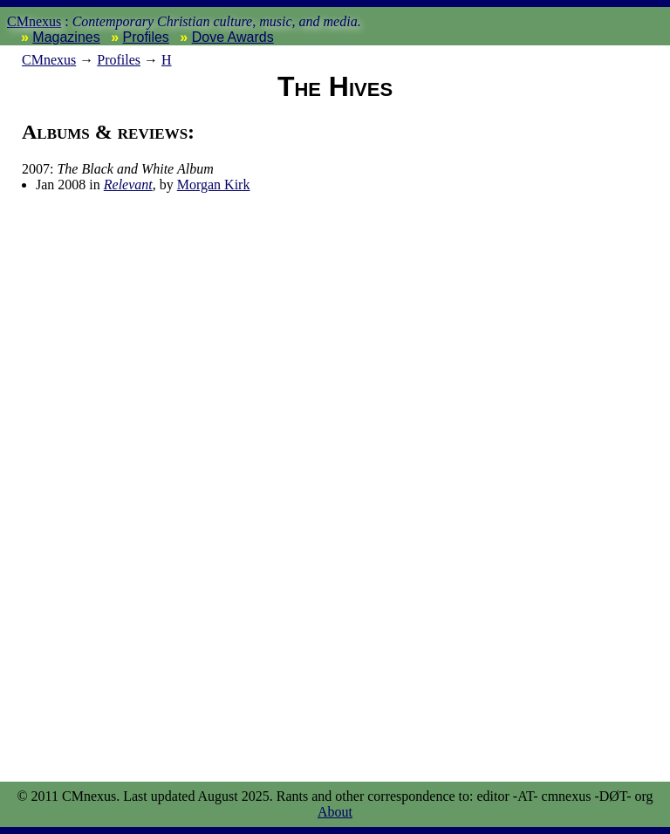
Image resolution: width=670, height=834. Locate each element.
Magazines (65, 37)
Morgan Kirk (213, 184)
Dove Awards (233, 37)
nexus (49, 59)
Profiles (146, 37)
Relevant (128, 184)
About (335, 811)
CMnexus (34, 21)
